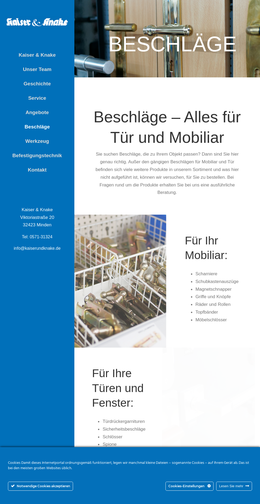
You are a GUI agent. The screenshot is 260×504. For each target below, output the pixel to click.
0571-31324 (41, 236)
